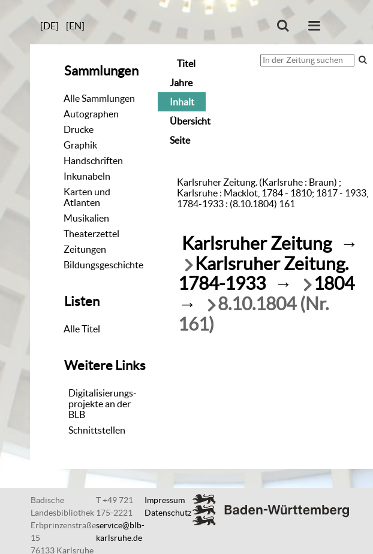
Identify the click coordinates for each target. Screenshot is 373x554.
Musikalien (86, 218)
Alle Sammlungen (99, 98)
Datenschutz (168, 512)
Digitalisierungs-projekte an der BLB (102, 404)
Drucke (79, 129)
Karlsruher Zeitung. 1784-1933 (263, 273)
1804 (334, 283)
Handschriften (93, 160)
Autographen (91, 113)
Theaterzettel (91, 233)
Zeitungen (85, 249)
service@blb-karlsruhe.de (120, 531)
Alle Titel (82, 328)
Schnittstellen (96, 430)
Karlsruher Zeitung (257, 243)
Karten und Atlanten (87, 197)
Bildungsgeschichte (103, 264)
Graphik (80, 145)
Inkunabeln (87, 176)
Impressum (165, 500)
